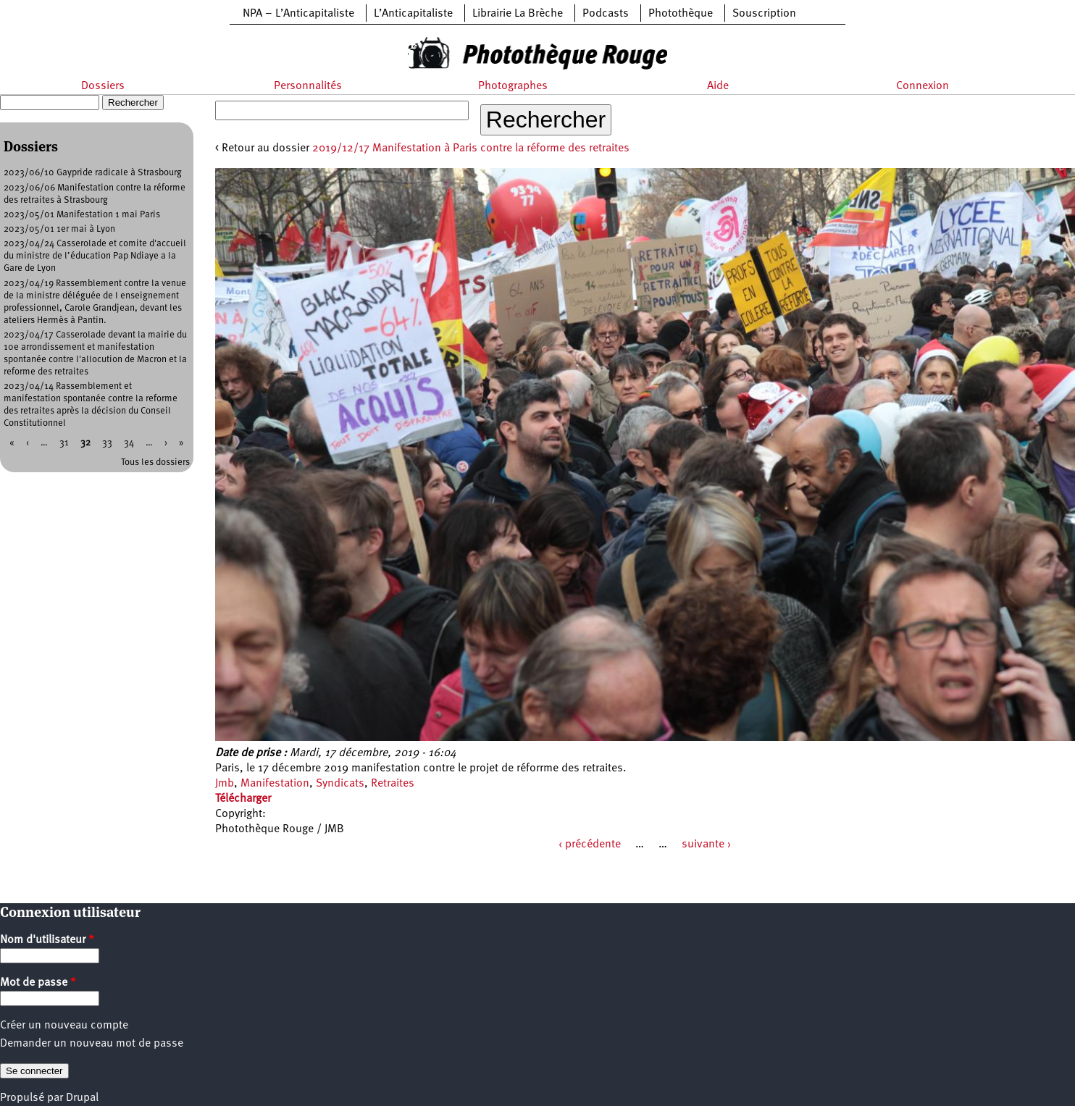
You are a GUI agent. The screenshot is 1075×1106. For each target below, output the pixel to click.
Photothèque (680, 14)
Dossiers (103, 86)
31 (64, 443)
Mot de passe (38, 983)
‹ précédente (590, 844)
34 (129, 443)
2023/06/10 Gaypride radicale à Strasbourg (93, 172)
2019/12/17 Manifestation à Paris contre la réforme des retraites (470, 148)
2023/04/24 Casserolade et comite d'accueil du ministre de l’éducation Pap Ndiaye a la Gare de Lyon (95, 256)
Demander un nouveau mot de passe (91, 1044)
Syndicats (340, 783)
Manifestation (274, 783)
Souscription (764, 14)
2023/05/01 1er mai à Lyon (59, 229)
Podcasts (605, 14)
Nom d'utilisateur (47, 940)
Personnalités (308, 86)
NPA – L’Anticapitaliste (298, 14)
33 (107, 443)
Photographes (513, 86)
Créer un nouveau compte (64, 1025)
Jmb (224, 783)
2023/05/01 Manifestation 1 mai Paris (82, 214)
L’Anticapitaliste (413, 14)
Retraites (392, 783)
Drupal (82, 1098)
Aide (718, 86)
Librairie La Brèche (517, 14)
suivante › (706, 844)
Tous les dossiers (155, 462)
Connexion (922, 86)
